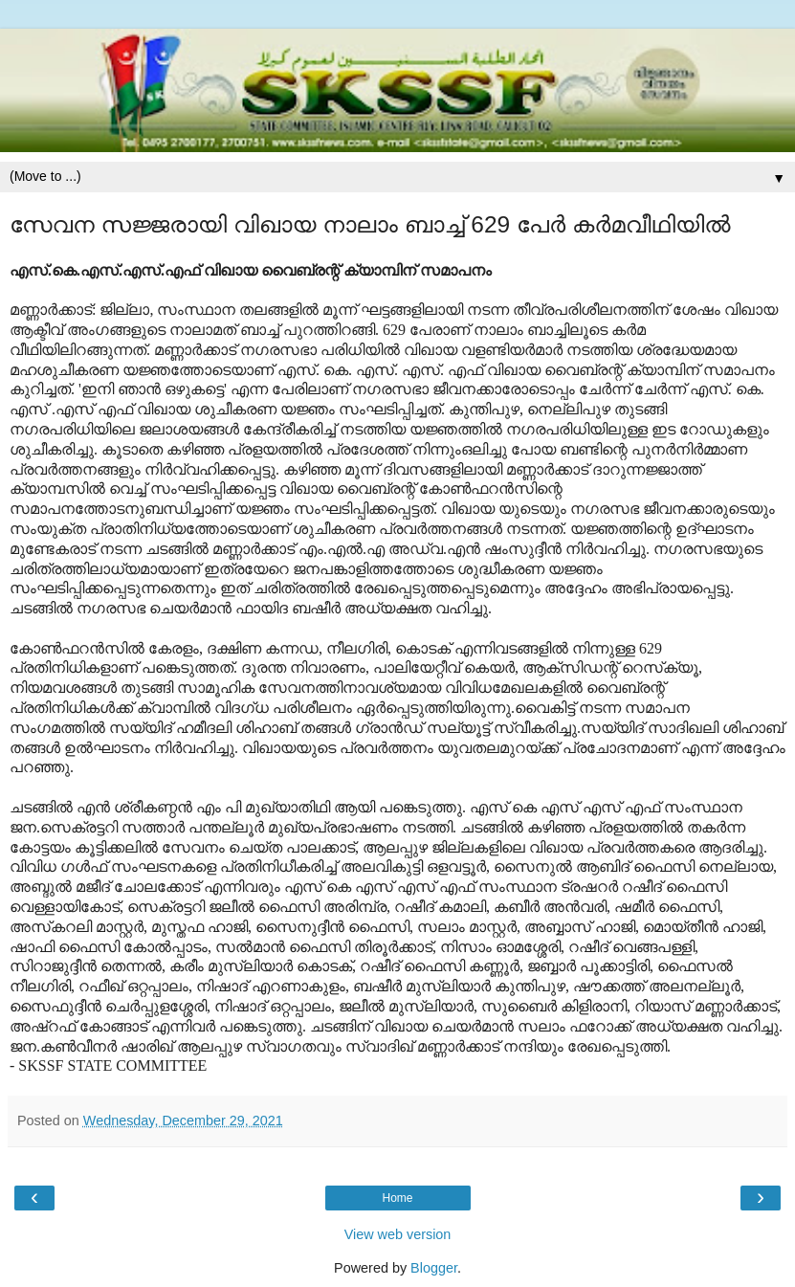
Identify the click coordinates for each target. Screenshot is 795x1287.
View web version (398, 1234)
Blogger (433, 1268)
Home (397, 1198)
